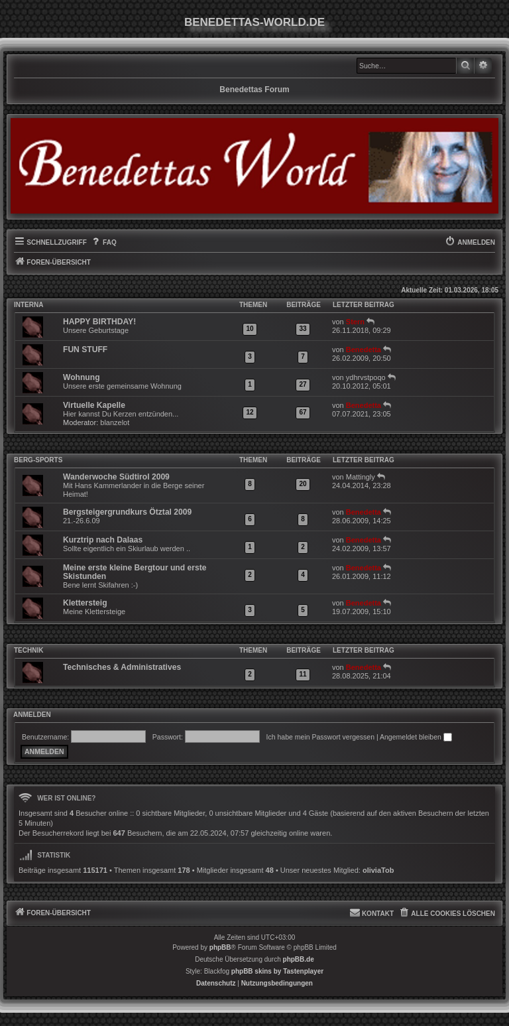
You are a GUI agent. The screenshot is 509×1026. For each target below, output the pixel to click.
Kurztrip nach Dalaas (102, 540)
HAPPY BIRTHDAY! (99, 321)
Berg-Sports (38, 460)
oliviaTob (378, 870)
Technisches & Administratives (122, 667)
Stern (355, 322)
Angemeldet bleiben (416, 737)
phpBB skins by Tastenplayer (277, 971)
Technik (28, 650)
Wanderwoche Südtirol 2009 (116, 476)
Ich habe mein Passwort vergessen (320, 737)
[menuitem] (103, 243)
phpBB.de (298, 959)
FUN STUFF (85, 349)
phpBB (220, 947)
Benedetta (363, 349)
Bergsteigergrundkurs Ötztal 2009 (127, 512)
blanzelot (114, 422)
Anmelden (32, 715)
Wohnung (81, 377)
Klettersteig (85, 603)
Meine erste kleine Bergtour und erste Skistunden (134, 572)
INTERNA (28, 304)
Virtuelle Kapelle (94, 405)
